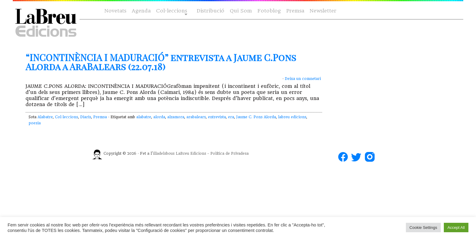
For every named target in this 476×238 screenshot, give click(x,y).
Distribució (210, 11)
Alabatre (45, 117)
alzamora (175, 117)
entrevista (217, 117)
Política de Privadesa (229, 153)
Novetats (115, 11)
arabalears (196, 117)
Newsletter (323, 11)
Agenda (141, 11)
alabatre (143, 117)
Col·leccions (171, 11)
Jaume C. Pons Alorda (256, 117)
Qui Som (241, 11)
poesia (35, 123)
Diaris (85, 117)
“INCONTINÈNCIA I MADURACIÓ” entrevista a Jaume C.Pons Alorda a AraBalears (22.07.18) (160, 62)
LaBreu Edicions (191, 153)
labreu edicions (292, 117)
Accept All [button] (456, 227)
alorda (159, 117)
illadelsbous (164, 153)
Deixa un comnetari (303, 79)
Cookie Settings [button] (423, 227)
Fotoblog (269, 11)
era (231, 117)
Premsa (295, 11)
